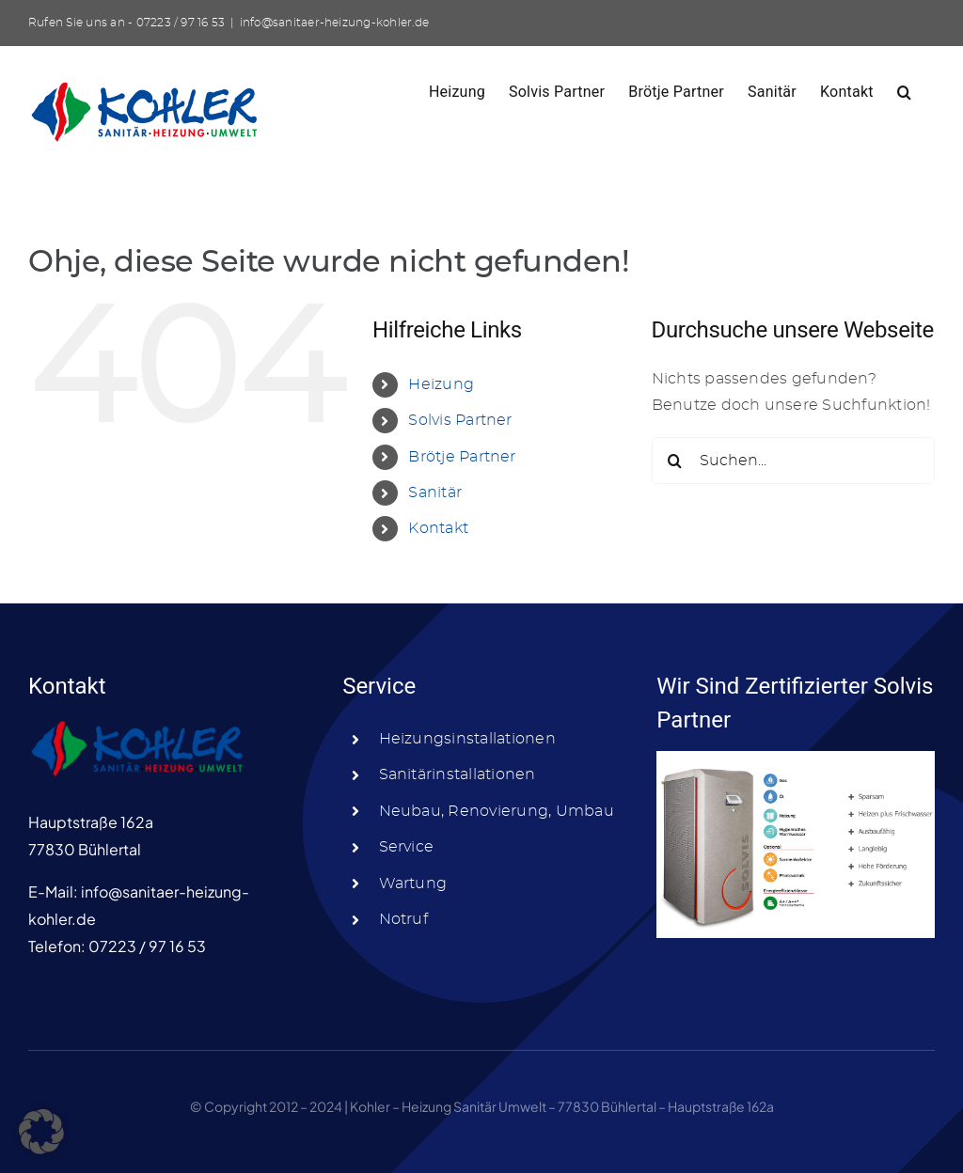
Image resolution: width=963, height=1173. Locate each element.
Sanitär (435, 492)
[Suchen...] (793, 460)
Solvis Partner (460, 420)
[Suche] (675, 460)
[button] (904, 90)
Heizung (441, 384)
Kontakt (438, 528)
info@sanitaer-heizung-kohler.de (334, 22)
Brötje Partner (461, 456)
